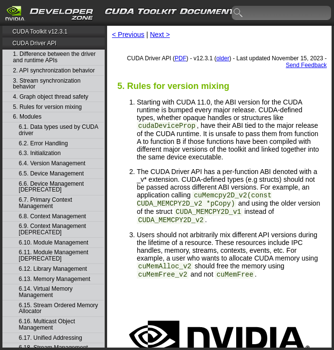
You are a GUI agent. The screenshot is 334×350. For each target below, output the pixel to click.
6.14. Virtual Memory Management (46, 292)
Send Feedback (306, 65)
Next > (160, 34)
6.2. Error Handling (43, 143)
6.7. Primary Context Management (45, 203)
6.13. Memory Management (55, 279)
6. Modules (27, 117)
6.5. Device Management (51, 174)
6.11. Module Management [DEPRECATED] (54, 255)
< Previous (128, 34)
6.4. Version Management (52, 163)
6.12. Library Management (53, 269)
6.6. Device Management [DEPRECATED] (51, 187)
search (238, 13)
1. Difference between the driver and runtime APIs (54, 57)
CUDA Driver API (34, 43)
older (222, 58)
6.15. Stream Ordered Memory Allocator (58, 308)
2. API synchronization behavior (54, 71)
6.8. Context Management (52, 216)
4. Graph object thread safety (51, 97)
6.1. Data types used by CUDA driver (58, 130)
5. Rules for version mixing (47, 107)
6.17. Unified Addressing (50, 338)
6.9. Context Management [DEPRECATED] (52, 229)
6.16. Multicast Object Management (47, 324)
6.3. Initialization (40, 153)
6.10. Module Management (54, 243)
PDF (180, 58)
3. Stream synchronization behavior (47, 84)
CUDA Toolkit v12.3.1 (39, 31)
